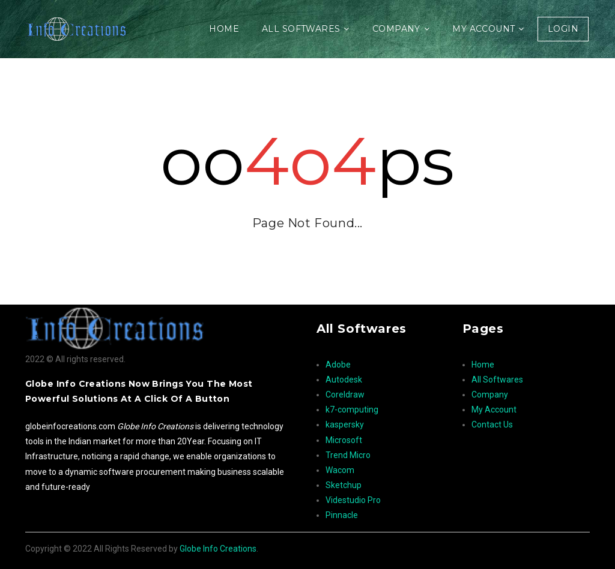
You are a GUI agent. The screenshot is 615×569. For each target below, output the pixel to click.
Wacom (340, 470)
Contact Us (492, 424)
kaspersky (345, 424)
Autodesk (344, 379)
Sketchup (344, 485)
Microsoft (344, 440)
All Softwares (301, 28)
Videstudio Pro (353, 500)
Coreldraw (345, 394)
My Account (483, 28)
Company (396, 28)
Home (224, 28)
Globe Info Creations (218, 548)
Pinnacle (342, 515)
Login (563, 28)
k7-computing (352, 409)
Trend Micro (348, 455)
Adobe (338, 364)
